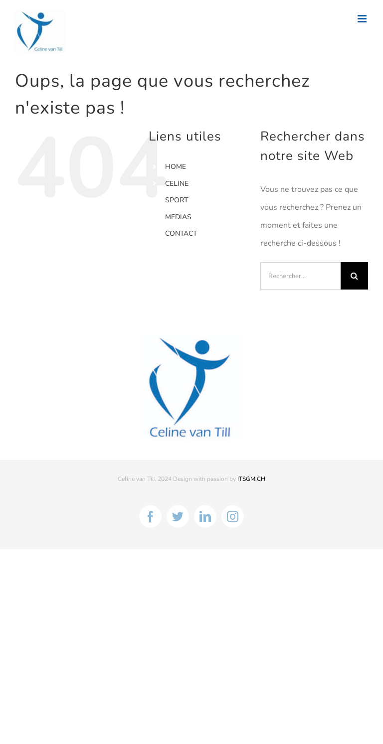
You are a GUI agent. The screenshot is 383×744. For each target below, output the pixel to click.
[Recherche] (354, 276)
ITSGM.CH (251, 479)
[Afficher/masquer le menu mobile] (363, 18)
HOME (175, 166)
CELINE (177, 183)
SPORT (176, 200)
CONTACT (181, 233)
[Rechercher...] (300, 276)
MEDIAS (178, 217)
